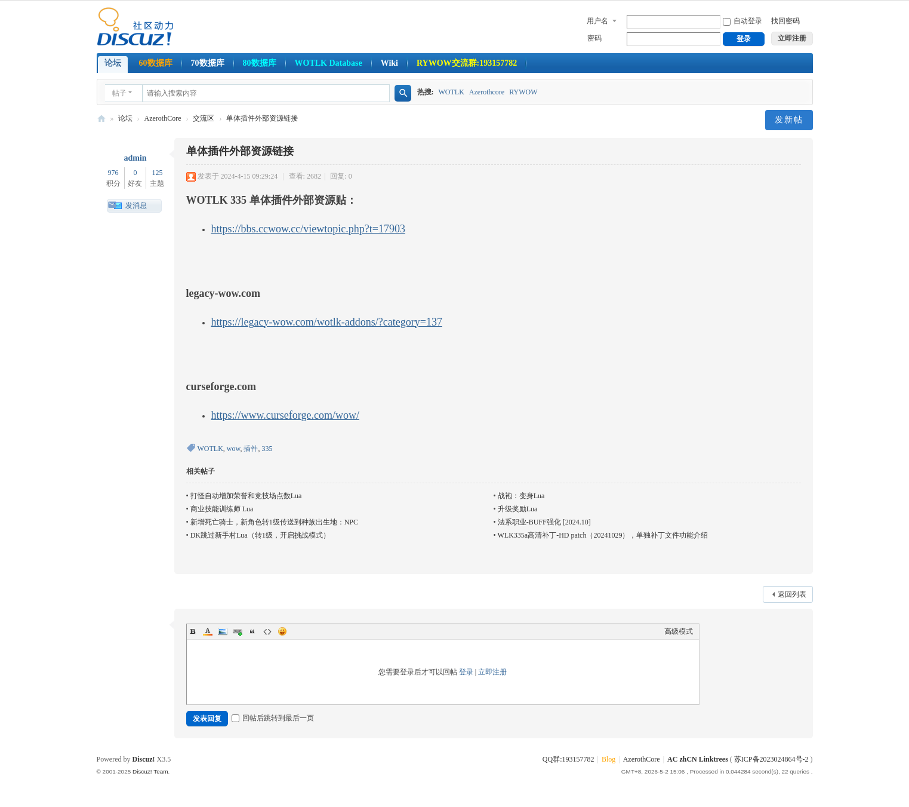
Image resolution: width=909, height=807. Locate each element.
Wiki (389, 63)
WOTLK (451, 92)
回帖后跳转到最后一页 (273, 718)
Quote (252, 631)
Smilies (282, 631)
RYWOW (523, 92)
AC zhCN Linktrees (697, 759)
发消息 (136, 205)
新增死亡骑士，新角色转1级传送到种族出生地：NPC (274, 522)
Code (267, 631)
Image (223, 631)
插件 (251, 448)
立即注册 (492, 672)
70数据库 (207, 63)
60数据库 (155, 63)
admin (135, 158)
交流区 (203, 118)
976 (113, 172)
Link (238, 631)
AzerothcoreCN (101, 118)
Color (208, 631)
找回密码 (785, 21)
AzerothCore (162, 118)
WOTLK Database (328, 63)
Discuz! (144, 759)
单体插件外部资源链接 (262, 118)
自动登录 (742, 21)
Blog (608, 759)
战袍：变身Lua (521, 496)
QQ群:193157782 (568, 759)
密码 (594, 38)
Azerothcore (486, 92)
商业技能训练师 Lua (222, 509)
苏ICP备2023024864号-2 (771, 759)
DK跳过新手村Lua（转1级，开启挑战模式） (260, 535)
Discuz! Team (150, 771)
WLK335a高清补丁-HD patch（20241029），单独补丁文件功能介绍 (602, 535)
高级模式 (678, 631)
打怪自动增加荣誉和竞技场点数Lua (246, 496)
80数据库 (259, 63)
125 (157, 172)
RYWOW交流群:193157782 (467, 63)
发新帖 (789, 119)
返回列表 (792, 594)
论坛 (112, 63)
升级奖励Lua (518, 509)
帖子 (119, 93)
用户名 (597, 21)
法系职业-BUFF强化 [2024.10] (544, 522)
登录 (466, 672)
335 (266, 448)
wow (234, 448)
